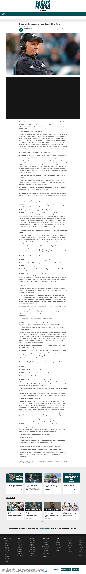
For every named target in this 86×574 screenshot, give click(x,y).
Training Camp (58, 550)
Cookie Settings (56, 569)
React (70, 549)
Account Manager (32, 540)
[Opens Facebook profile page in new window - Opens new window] (24, 30)
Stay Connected (45, 544)
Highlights (70, 540)
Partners (80, 549)
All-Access (70, 545)
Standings (80, 553)
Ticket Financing (32, 555)
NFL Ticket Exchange (32, 551)
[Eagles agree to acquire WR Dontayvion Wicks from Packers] (14, 483)
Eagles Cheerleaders (45, 548)
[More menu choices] (40, 13)
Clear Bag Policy (20, 547)
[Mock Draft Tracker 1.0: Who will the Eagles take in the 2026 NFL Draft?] (71, 483)
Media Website (45, 556)
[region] (43, 569)
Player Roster (81, 540)
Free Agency (58, 542)
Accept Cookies (76, 569)
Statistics (80, 551)
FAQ (7, 552)
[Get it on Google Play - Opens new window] (47, 560)
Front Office (81, 547)
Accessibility (7, 540)
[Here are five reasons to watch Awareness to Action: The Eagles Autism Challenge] (52, 483)
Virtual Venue (20, 542)
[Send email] (63, 29)
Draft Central (58, 540)
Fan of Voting (7, 550)
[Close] (84, 569)
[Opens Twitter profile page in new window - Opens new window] (26, 30)
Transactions (81, 555)
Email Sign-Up (7, 545)
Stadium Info (20, 540)
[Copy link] (65, 29)
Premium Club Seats (32, 549)
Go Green (6, 554)
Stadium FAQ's (19, 551)
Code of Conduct (20, 555)
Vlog (70, 547)
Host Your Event (19, 553)
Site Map (45, 540)
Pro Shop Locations (45, 546)
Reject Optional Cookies (65, 569)
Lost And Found (19, 549)
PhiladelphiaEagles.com (44, 528)
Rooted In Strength (7, 556)
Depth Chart (81, 542)
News (58, 538)
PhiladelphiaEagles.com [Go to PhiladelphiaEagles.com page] (28, 28)
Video (70, 538)
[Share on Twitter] (60, 29)
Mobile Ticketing (32, 542)
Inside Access (70, 551)
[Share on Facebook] (58, 29)
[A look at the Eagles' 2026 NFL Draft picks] (33, 483)
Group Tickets (32, 547)
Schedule (32, 553)
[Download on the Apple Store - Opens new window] (39, 560)
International (46, 542)
